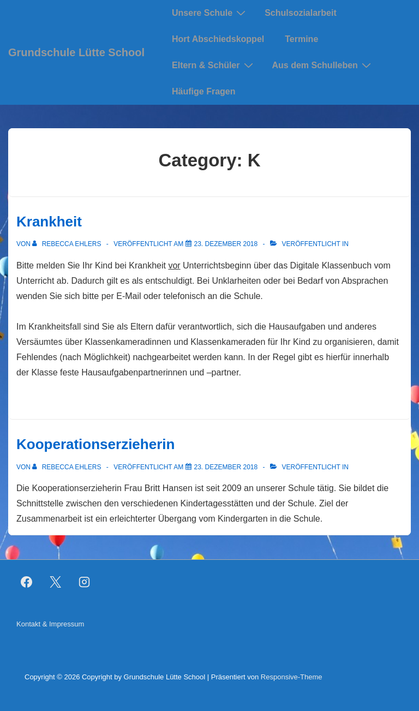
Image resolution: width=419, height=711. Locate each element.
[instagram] (84, 582)
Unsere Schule (210, 12)
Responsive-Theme (291, 677)
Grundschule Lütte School (76, 52)
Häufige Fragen (203, 91)
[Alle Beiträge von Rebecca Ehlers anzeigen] (67, 244)
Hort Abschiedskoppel (218, 39)
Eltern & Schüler (213, 65)
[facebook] (26, 582)
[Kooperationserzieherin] (226, 467)
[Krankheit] (226, 244)
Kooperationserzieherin (95, 444)
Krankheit (49, 221)
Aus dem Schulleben (323, 65)
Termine (301, 39)
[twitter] (55, 582)
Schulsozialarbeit (301, 12)
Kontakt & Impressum (50, 624)
